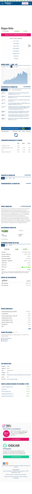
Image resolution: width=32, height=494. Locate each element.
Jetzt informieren (16, 439)
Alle (9, 90)
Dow (21, 0)
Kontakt (7, 474)
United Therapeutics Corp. (7, 386)
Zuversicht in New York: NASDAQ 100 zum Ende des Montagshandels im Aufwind (18, 112)
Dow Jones (17, 465)
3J (13, 66)
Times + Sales (16, 46)
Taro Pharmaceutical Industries (18, 471)
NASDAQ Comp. (10, 374)
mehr (10, 245)
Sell (14, 178)
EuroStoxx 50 (11, 465)
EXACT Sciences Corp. (6, 391)
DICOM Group (14, 472)
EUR (7, 245)
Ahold (19, 472)
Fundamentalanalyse (6, 338)
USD (3, 245)
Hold (10, 178)
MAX (17, 66)
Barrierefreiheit (23, 474)
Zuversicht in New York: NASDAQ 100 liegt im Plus (19, 100)
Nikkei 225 (28, 465)
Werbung (17, 474)
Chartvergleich (16, 48)
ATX (3, 0)
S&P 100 (26, 374)
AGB (20, 476)
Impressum (12, 474)
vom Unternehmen (16, 90)
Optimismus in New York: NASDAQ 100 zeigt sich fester (18, 119)
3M (9, 66)
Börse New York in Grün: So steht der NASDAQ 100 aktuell (19, 97)
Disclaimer (16, 476)
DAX (12, 0)
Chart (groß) (16, 43)
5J (14, 66)
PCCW (27, 471)
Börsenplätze (16, 51)
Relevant (4, 90)
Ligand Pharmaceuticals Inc (8, 396)
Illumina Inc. (4, 389)
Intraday (3, 66)
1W (7, 66)
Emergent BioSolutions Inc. (7, 393)
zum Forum (29, 183)
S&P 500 (16, 374)
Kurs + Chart (16, 41)
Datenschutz (11, 476)
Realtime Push (16, 53)
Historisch (16, 58)
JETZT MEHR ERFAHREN (16, 456)
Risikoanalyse (5, 339)
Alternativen (5, 341)
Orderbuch (16, 56)
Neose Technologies (7, 471)
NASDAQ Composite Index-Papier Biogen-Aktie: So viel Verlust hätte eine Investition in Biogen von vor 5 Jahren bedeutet (19, 108)
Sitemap (6, 476)
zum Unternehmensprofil (26, 206)
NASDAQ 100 (21, 374)
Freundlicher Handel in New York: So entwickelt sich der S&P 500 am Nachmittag (18, 115)
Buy (6, 178)
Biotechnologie (14, 379)
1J (11, 66)
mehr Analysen (28, 175)
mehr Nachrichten (27, 86)
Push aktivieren (4, 239)
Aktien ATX (4, 465)
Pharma (8, 379)
